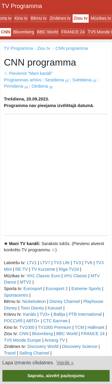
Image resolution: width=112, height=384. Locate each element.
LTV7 (45, 262)
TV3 (77, 262)
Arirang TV (55, 340)
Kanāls (29, 314)
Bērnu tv (38, 18)
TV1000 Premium (54, 327)
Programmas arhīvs (23, 80)
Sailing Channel (34, 353)
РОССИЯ (13, 320)
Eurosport (33, 288)
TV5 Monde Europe (22, 340)
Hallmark (96, 327)
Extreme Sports (86, 288)
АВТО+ (33, 320)
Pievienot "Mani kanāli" (28, 73)
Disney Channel (65, 301)
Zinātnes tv (60, 18)
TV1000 (26, 327)
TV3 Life (62, 262)
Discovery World (43, 346)
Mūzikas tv (101, 18)
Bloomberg (23, 32)
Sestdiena (57, 80)
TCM (79, 327)
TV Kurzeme (43, 269)
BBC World (47, 32)
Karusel (54, 308)
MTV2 (25, 282)
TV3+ (44, 314)
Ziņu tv (80, 18)
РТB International (85, 314)
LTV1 (32, 262)
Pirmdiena (16, 86)
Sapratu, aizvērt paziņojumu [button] (56, 375)
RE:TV (21, 269)
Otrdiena (42, 86)
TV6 (88, 262)
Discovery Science (79, 346)
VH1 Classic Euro (43, 275)
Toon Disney (32, 308)
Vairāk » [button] (65, 362)
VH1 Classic (75, 275)
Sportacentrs (16, 295)
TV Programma (21, 6)
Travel (10, 353)
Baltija (59, 314)
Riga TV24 (69, 269)
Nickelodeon (34, 301)
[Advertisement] (56, 175)
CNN (5, 32)
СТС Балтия (55, 320)
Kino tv (20, 18)
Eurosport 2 (57, 288)
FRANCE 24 (73, 32)
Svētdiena (84, 80)
